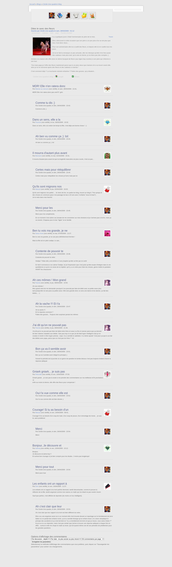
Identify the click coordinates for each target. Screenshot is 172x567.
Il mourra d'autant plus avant (49, 153)
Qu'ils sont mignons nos (47, 186)
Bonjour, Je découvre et (46, 445)
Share (77, 77)
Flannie (37, 283)
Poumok (38, 122)
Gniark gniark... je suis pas (48, 371)
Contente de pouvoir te (49, 251)
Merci (38, 428)
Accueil (32, 4)
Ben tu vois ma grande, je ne (49, 230)
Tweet (111, 37)
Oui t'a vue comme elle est (51, 393)
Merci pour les (44, 207)
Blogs (39, 4)
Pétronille (38, 374)
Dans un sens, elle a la (46, 119)
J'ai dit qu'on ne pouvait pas (49, 325)
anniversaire (36, 33)
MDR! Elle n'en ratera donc (48, 86)
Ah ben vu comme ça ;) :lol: (52, 136)
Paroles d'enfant (66, 33)
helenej (37, 448)
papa (57, 33)
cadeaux (45, 33)
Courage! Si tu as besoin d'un (50, 409)
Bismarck (38, 156)
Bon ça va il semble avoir (50, 348)
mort (51, 33)
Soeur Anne (39, 233)
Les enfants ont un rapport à (49, 483)
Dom (37, 486)
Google (59, 77)
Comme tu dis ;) (45, 102)
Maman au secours (42, 89)
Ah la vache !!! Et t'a (47, 303)
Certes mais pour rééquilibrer (53, 169)
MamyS (38, 189)
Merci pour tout (44, 466)
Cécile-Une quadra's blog (52, 4)
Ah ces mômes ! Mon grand (49, 280)
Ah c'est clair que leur (48, 506)
